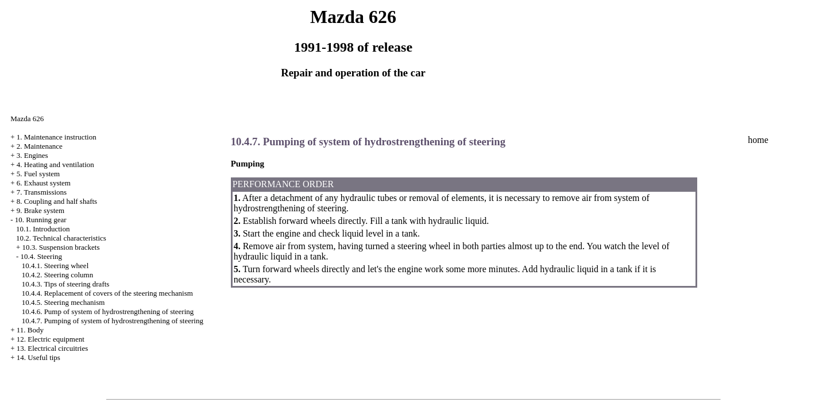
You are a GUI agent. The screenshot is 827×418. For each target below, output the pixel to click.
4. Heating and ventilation (55, 164)
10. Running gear (41, 219)
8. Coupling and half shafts (57, 201)
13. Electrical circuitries (52, 348)
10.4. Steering (41, 256)
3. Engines (32, 155)
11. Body (30, 330)
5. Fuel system (38, 173)
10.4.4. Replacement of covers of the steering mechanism (107, 293)
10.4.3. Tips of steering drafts (66, 284)
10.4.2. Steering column (58, 274)
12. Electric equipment (50, 339)
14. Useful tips (38, 357)
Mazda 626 (27, 118)
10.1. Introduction (43, 229)
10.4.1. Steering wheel (55, 265)
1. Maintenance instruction (56, 137)
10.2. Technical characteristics (61, 238)
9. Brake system (40, 210)
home (758, 140)
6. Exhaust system (44, 183)
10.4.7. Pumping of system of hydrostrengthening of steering (112, 320)
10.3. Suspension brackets (60, 247)
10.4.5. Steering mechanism (63, 302)
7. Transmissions (42, 192)
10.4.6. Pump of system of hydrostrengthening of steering (108, 311)
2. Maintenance (40, 146)
